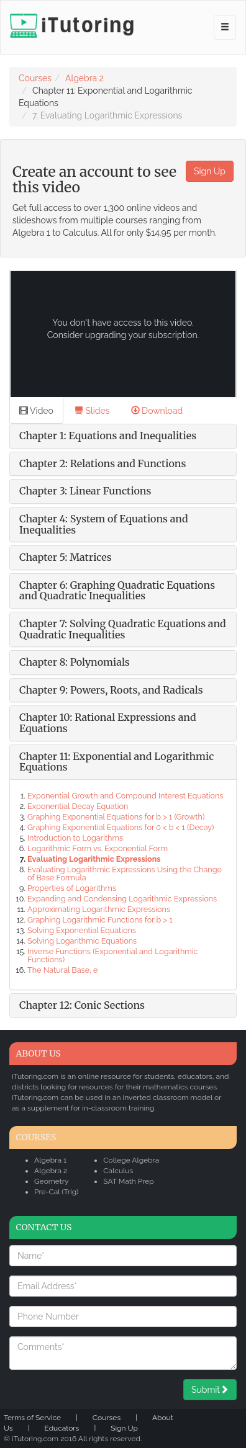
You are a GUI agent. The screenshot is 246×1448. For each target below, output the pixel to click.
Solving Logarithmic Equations (82, 940)
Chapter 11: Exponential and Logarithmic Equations (116, 762)
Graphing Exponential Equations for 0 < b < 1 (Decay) (120, 827)
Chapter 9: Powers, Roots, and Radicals (111, 690)
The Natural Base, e (62, 970)
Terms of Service (32, 1417)
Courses (35, 78)
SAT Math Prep (128, 1181)
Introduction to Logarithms (75, 837)
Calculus (118, 1170)
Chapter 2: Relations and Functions (102, 463)
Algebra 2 (84, 78)
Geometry (51, 1181)
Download (157, 411)
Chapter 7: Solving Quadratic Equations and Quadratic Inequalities (122, 629)
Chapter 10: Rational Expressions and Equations (107, 723)
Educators (62, 1428)
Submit (210, 1390)
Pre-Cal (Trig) (56, 1191)
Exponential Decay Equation (77, 806)
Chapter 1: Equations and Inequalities (107, 435)
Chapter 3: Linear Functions (85, 491)
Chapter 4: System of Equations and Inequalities (103, 524)
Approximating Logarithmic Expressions (98, 909)
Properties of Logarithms (71, 888)
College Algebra (131, 1160)
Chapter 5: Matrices (65, 557)
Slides (92, 411)
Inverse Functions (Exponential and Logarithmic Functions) (112, 955)
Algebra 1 (50, 1160)
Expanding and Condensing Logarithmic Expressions (122, 898)
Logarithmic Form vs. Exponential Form (97, 848)
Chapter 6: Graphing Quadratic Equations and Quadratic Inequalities (117, 590)
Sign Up (210, 171)
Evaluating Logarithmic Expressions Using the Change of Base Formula (124, 873)
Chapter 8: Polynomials (74, 662)
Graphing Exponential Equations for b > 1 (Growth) (115, 816)
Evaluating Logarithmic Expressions (93, 859)
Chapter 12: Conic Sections (82, 1005)
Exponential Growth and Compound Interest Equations (125, 795)
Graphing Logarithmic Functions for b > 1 (100, 919)
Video (36, 411)
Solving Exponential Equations (81, 930)
